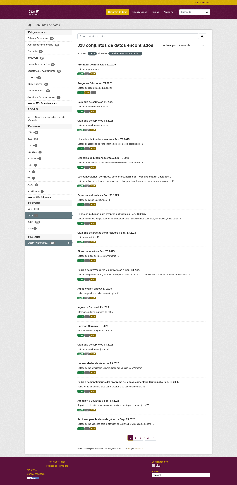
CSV (93, 74)
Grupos (155, 12)
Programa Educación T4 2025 (94, 83)
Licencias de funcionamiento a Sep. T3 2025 (103, 139)
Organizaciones (139, 12)
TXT (87, 74)
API (129, 448)
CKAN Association (36, 474)
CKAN (157, 465)
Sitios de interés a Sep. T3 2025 (96, 251)
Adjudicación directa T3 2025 (94, 288)
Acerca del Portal (57, 462)
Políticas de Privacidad (57, 466)
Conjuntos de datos (117, 12)
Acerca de (168, 12)
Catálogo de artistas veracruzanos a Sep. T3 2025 (106, 232)
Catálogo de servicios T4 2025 (95, 120)
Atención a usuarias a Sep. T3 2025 (98, 400)
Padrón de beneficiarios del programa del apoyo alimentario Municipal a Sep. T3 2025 (128, 382)
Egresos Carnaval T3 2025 (92, 326)
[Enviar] (207, 12)
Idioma (155, 471)
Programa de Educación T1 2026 (96, 64)
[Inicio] (29, 25)
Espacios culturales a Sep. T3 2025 (98, 195)
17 (148, 438)
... (144, 436)
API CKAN (32, 470)
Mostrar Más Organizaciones (42, 103)
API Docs (139, 448)
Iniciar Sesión (202, 2)
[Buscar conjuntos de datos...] (194, 12)
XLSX (81, 74)
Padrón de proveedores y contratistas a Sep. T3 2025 (108, 270)
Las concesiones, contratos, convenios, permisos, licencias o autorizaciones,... (124, 176)
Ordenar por (169, 45)
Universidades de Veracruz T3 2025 (98, 363)
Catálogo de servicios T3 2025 (95, 344)
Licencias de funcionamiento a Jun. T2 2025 (103, 158)
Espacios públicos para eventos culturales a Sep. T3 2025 (111, 214)
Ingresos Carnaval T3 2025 (93, 307)
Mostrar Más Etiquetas (39, 197)
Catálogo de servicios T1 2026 (95, 102)
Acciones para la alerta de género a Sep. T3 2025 (106, 419)
